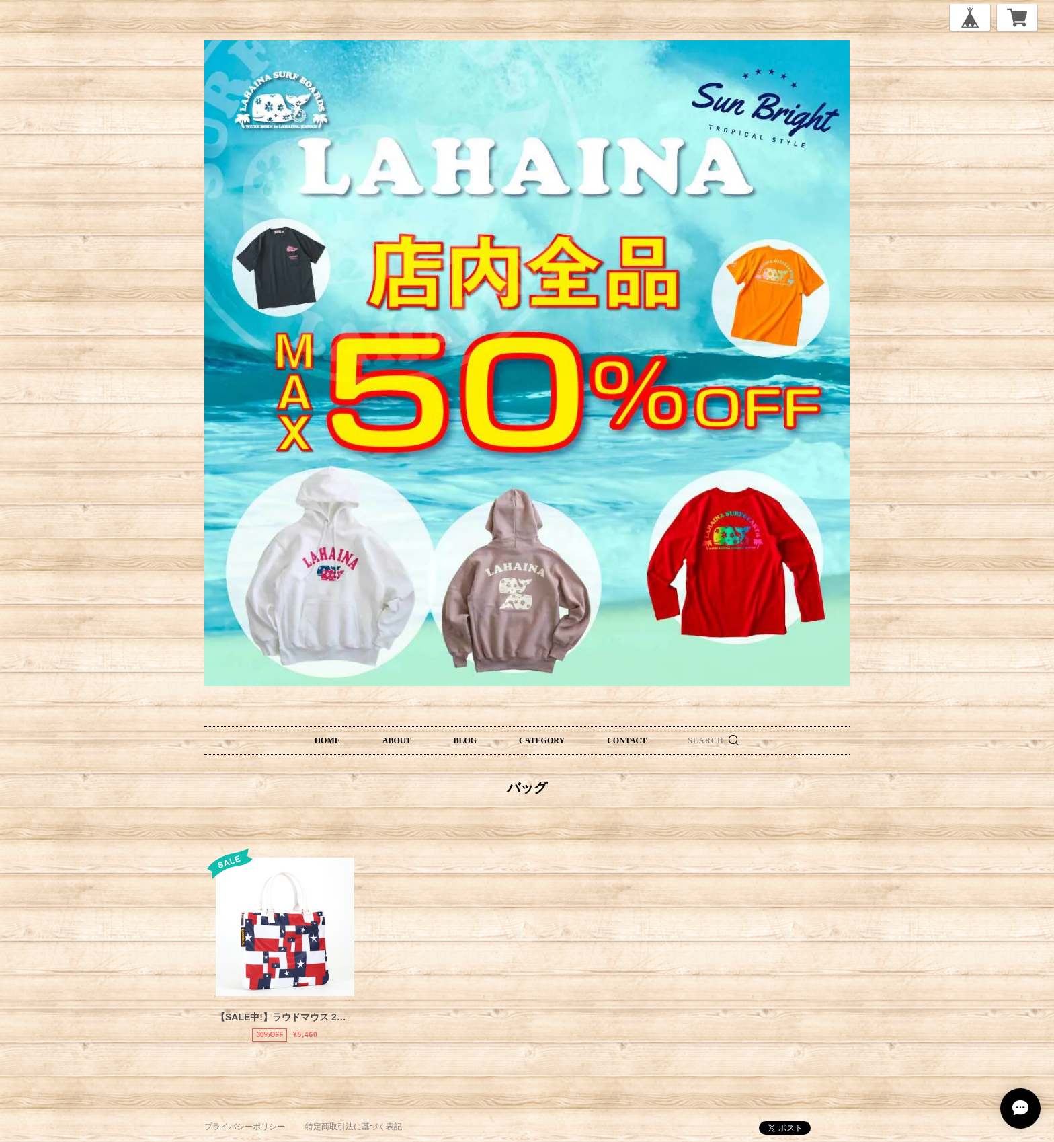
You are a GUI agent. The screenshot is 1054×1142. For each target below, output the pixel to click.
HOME (327, 740)
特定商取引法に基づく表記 (353, 1126)
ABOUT (396, 740)
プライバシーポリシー (244, 1126)
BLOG (465, 740)
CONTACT (627, 740)
